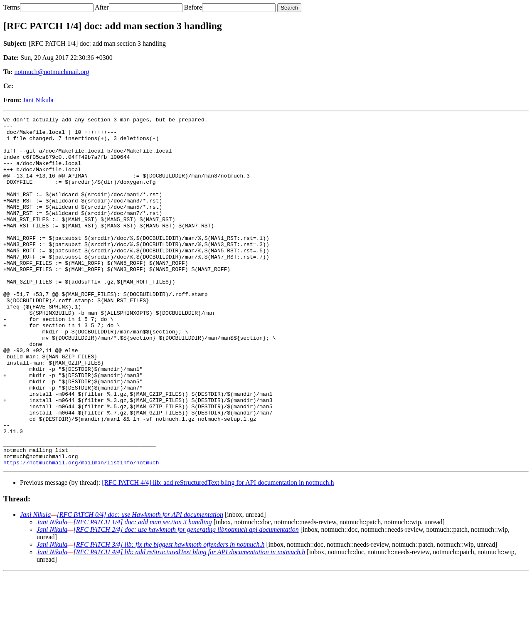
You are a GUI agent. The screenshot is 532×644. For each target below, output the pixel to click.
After (102, 7)
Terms (11, 7)
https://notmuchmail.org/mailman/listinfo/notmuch (81, 532)
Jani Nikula (38, 100)
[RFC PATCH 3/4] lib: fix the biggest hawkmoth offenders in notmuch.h (168, 614)
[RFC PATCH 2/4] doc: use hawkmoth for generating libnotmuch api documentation (185, 599)
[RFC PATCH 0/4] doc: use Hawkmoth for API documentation (140, 584)
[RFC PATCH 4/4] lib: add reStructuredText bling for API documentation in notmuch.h (218, 552)
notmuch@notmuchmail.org (52, 71)
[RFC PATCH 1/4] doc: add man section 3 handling (142, 591)
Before (193, 7)
